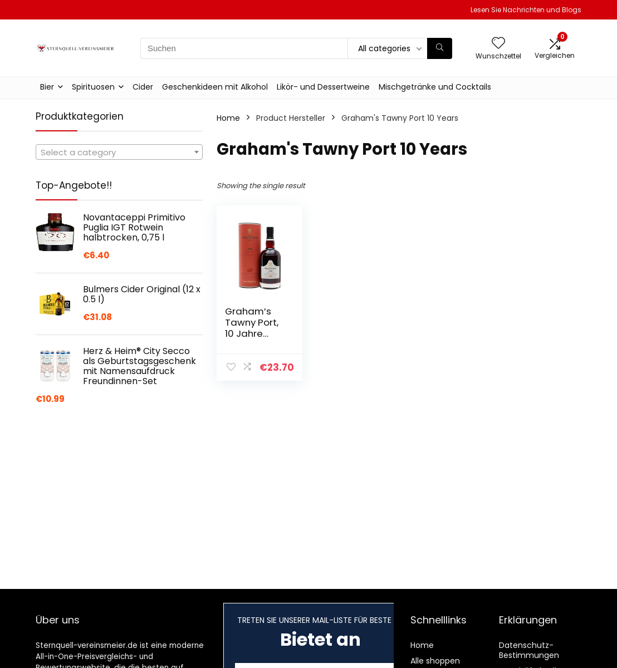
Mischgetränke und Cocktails (435, 86)
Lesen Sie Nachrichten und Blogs (526, 9)
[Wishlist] (498, 44)
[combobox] (119, 152)
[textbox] (119, 152)
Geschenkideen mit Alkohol (215, 86)
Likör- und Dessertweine (323, 86)
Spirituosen (93, 86)
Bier (47, 86)
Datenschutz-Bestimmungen (529, 650)
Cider (143, 86)
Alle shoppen (435, 660)
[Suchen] (439, 48)
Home (228, 118)
